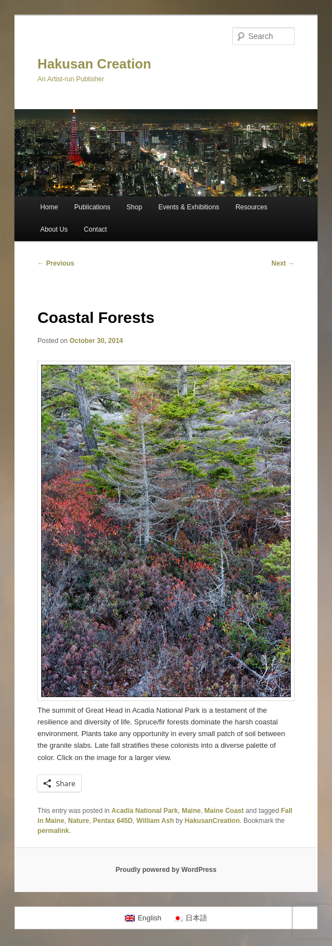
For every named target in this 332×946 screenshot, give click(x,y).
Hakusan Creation (94, 63)
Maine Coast (224, 811)
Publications (92, 207)
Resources (251, 207)
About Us (53, 229)
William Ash (155, 821)
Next (282, 263)
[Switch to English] (143, 918)
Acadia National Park (144, 811)
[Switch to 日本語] (190, 918)
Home (49, 207)
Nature (78, 821)
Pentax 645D (113, 821)
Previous (55, 263)
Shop (134, 207)
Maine (191, 811)
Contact (95, 229)
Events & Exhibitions (188, 207)
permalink (53, 831)
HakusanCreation (212, 821)
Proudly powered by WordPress (165, 870)
